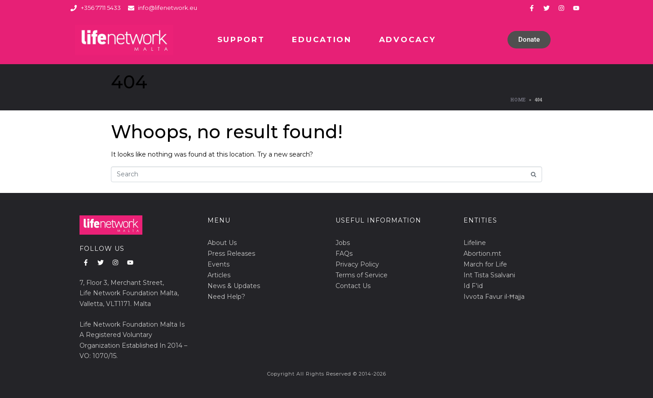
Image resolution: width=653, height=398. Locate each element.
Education (321, 39)
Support (241, 39)
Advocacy (407, 39)
